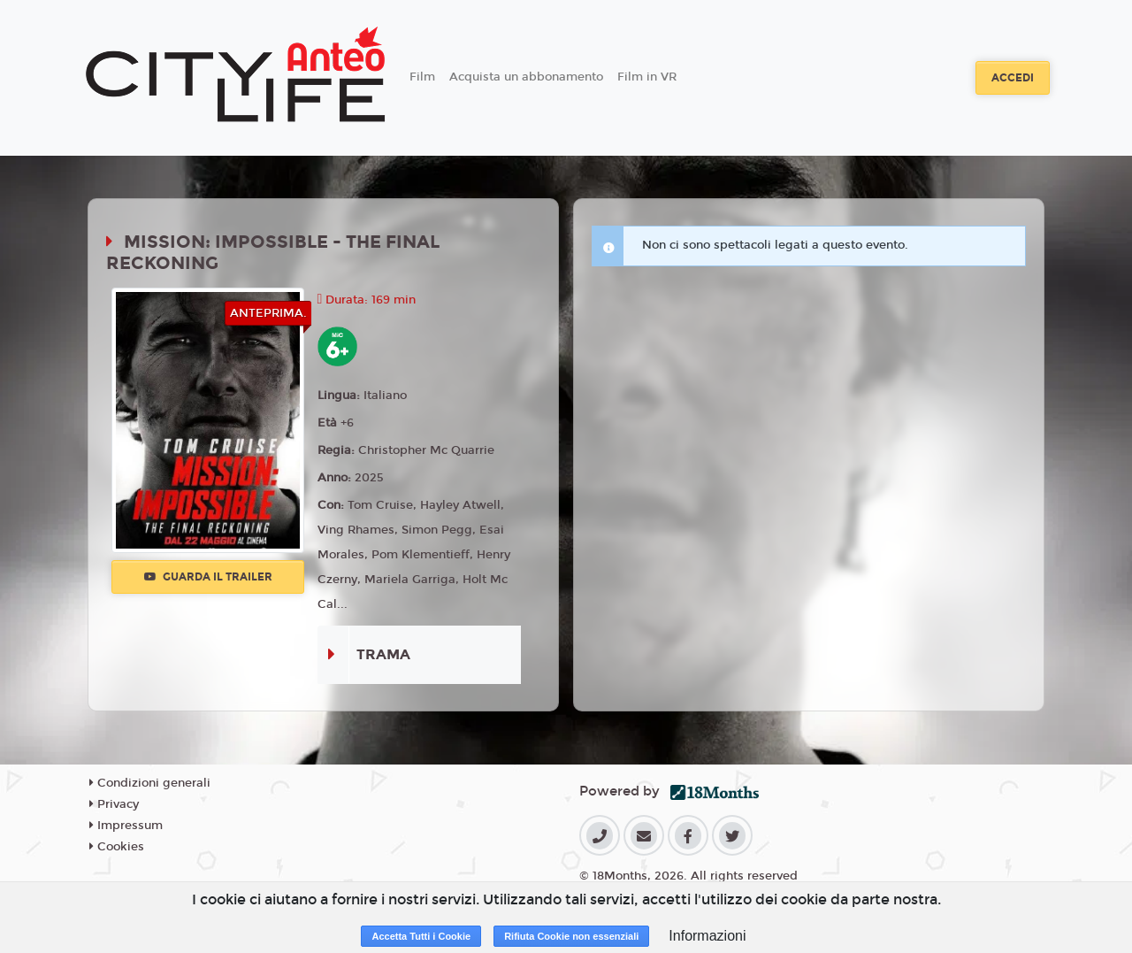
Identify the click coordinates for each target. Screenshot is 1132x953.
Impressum (126, 826)
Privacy (114, 804)
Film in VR (647, 77)
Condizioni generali (149, 783)
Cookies (116, 847)
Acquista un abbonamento (526, 77)
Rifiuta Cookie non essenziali (571, 936)
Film (422, 77)
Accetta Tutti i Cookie (420, 936)
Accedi (1012, 78)
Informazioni (707, 935)
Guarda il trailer (208, 577)
